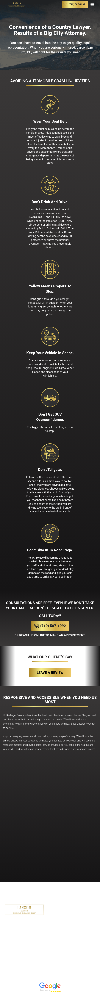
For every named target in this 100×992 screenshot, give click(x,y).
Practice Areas (64, 920)
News (74, 933)
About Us (42, 920)
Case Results (57, 933)
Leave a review (50, 673)
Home (27, 920)
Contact (88, 933)
